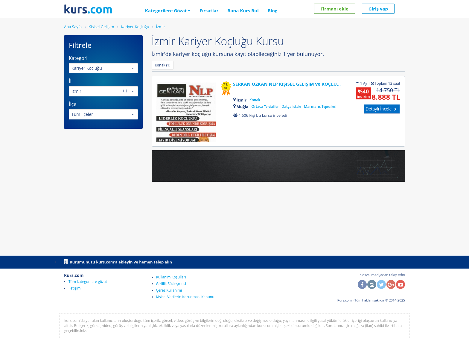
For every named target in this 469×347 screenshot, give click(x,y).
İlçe (72, 104)
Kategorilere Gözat (168, 10)
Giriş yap (378, 9)
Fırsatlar (209, 10)
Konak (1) (162, 65)
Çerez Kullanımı (169, 290)
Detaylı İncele (382, 109)
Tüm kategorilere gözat (87, 281)
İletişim (74, 288)
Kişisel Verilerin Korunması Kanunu (185, 296)
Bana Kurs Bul (242, 10)
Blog (272, 10)
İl (70, 81)
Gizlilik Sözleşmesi (171, 283)
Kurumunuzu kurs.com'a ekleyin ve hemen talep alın (118, 261)
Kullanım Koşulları (171, 277)
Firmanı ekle (334, 9)
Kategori (78, 58)
